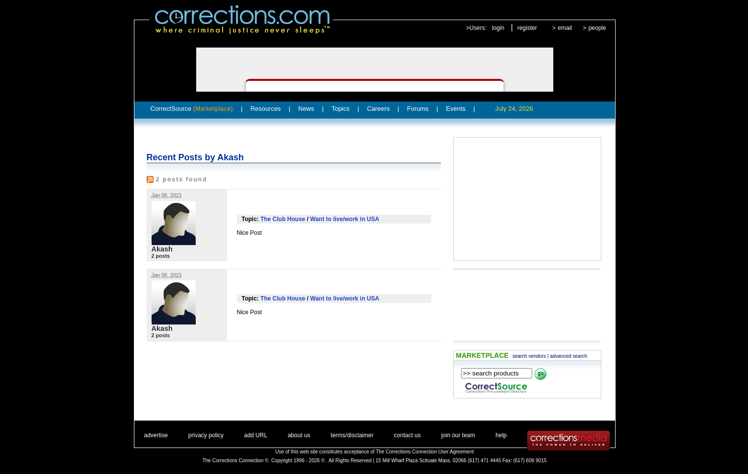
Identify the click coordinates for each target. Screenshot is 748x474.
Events (455, 108)
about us (298, 435)
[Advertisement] (527, 199)
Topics (341, 108)
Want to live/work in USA (344, 219)
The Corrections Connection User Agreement (425, 451)
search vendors (529, 356)
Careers (378, 108)
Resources (265, 108)
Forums (418, 108)
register (527, 28)
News (306, 108)
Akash (162, 249)
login (498, 28)
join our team (458, 435)
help (501, 435)
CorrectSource (192, 108)
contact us (407, 435)
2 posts (161, 256)
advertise (156, 435)
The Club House (282, 219)
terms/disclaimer (352, 435)
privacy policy (206, 435)
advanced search (568, 356)
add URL (255, 435)
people (597, 28)
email (565, 28)
